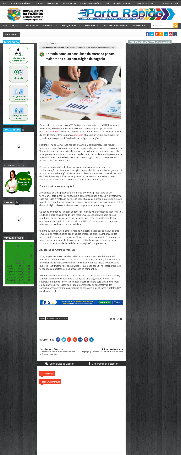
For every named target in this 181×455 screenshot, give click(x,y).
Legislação (137, 25)
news (42, 318)
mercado (78, 134)
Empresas (30, 25)
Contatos (38, 3)
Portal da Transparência (90, 3)
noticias (52, 44)
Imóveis (15, 25)
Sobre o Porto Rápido (20, 3)
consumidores (51, 131)
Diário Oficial (52, 3)
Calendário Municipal (145, 3)
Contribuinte (49, 25)
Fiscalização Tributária (114, 25)
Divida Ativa (90, 25)
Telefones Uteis (69, 3)
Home (4, 3)
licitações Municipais (122, 3)
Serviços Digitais (70, 25)
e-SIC (107, 3)
